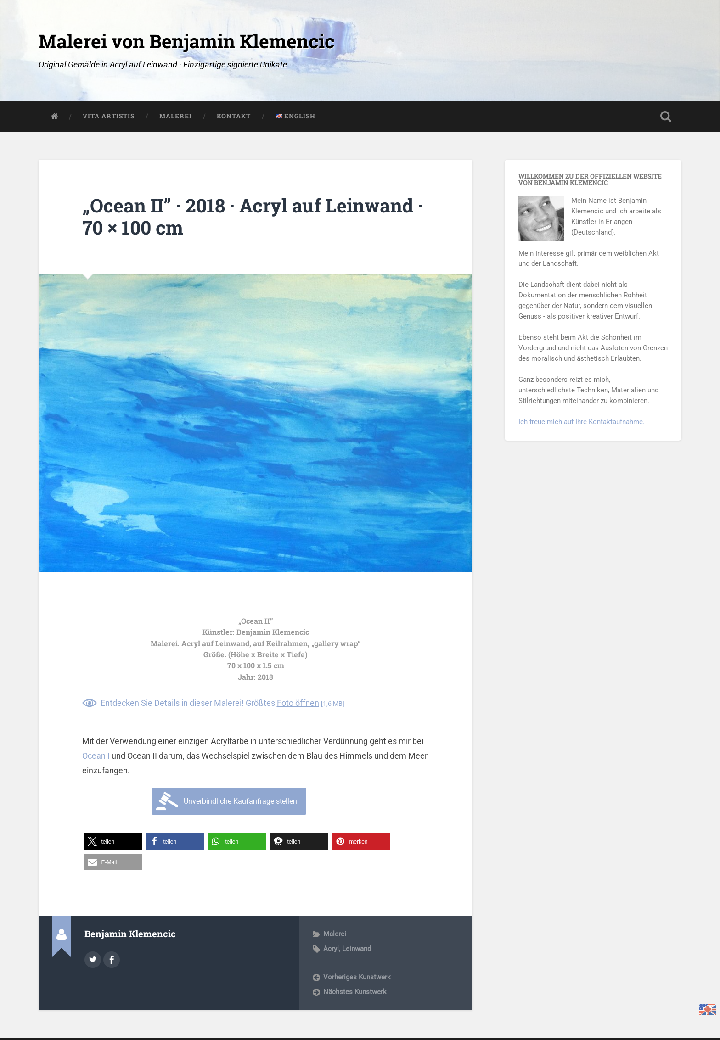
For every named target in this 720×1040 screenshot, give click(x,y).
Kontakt (234, 116)
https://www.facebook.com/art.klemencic (111, 959)
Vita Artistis (109, 116)
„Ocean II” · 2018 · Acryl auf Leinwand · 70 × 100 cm (252, 216)
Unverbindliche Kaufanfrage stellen (240, 801)
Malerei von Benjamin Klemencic (187, 41)
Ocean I (96, 755)
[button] (113, 841)
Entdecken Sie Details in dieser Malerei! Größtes (222, 703)
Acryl (331, 949)
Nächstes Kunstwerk (355, 992)
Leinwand (356, 949)
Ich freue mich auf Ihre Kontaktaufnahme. (581, 422)
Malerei (175, 116)
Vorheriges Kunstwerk (357, 977)
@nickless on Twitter (92, 959)
